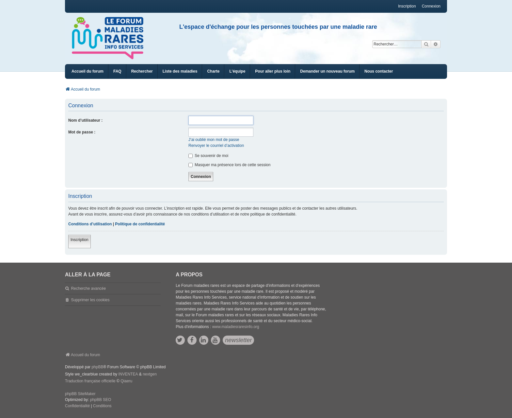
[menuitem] (180, 71)
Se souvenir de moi (208, 155)
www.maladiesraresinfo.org (235, 326)
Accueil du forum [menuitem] (88, 71)
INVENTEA (128, 374)
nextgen (150, 374)
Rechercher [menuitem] (142, 71)
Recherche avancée (88, 288)
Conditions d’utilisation (90, 224)
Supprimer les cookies (90, 300)
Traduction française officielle (90, 381)
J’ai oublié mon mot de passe (213, 139)
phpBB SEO (100, 399)
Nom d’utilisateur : (85, 120)
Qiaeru (126, 381)
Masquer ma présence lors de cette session (229, 165)
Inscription (79, 239)
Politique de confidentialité (140, 224)
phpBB (97, 367)
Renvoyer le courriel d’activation (216, 145)
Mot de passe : (81, 132)
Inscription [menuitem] (407, 6)
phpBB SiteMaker (80, 394)
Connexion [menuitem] (431, 6)
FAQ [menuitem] (117, 71)
